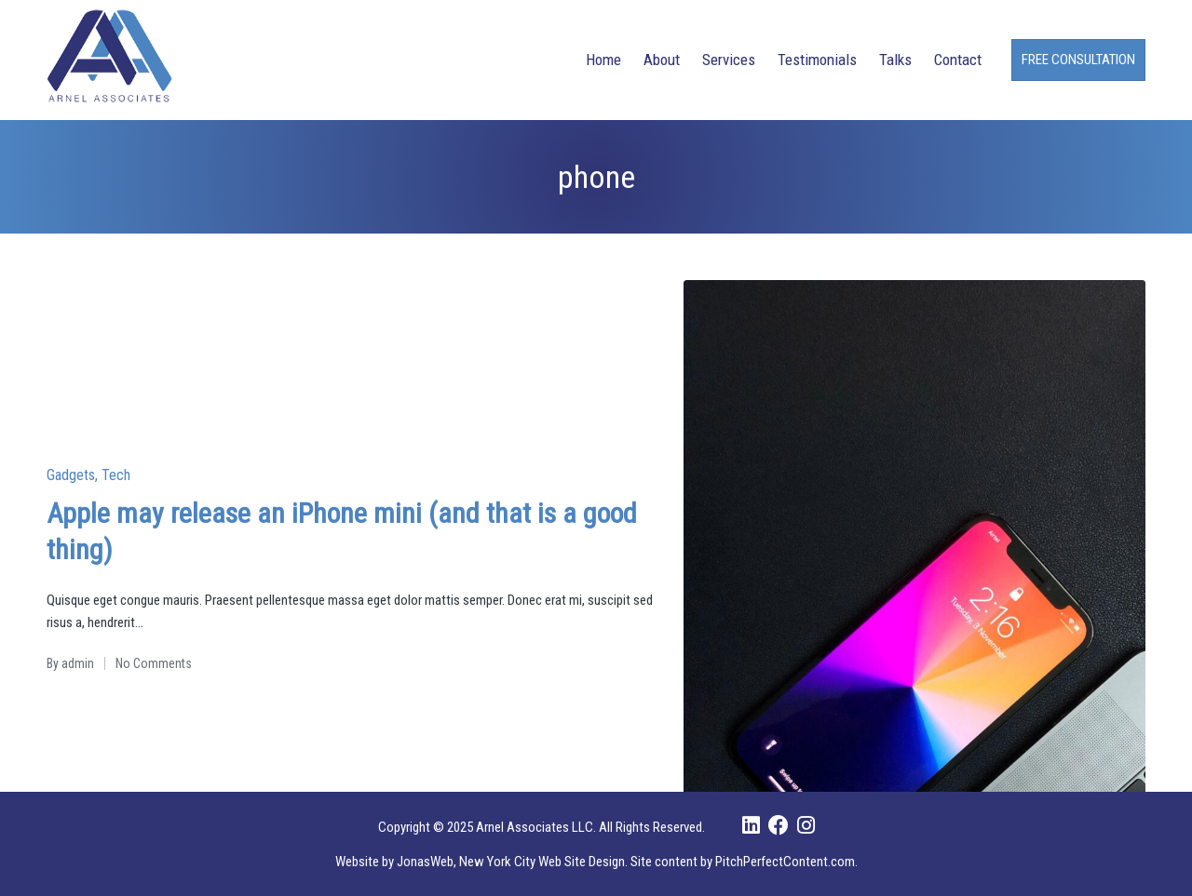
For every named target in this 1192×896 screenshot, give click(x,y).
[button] (1078, 60)
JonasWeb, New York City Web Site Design (511, 861)
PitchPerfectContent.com (785, 861)
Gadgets (71, 475)
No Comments (153, 663)
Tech (116, 475)
